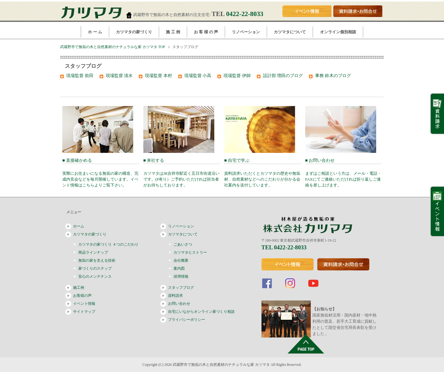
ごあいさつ (183, 244)
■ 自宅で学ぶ (262, 172)
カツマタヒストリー (190, 252)
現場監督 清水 (119, 75)
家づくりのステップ (95, 268)
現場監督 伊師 (237, 75)
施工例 (78, 287)
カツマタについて (290, 32)
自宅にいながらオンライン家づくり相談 (201, 311)
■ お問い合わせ (343, 172)
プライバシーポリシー (186, 319)
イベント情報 (84, 303)
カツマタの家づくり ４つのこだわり (108, 244)
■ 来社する (181, 172)
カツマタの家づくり (134, 32)
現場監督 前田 (79, 75)
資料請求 (175, 295)
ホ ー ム (95, 32)
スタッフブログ (181, 287)
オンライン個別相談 (338, 32)
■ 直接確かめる (100, 172)
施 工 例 (173, 32)
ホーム (78, 226)
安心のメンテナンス (95, 276)
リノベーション (246, 32)
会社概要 (181, 260)
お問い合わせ (179, 303)
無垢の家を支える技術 (96, 260)
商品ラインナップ (93, 252)
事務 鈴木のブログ (333, 75)
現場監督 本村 (158, 75)
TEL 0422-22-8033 (284, 247)
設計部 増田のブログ (283, 75)
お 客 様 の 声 (206, 32)
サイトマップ (84, 311)
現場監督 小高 (198, 75)
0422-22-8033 (244, 14)
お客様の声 (82, 295)
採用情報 (181, 276)
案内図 (179, 268)
